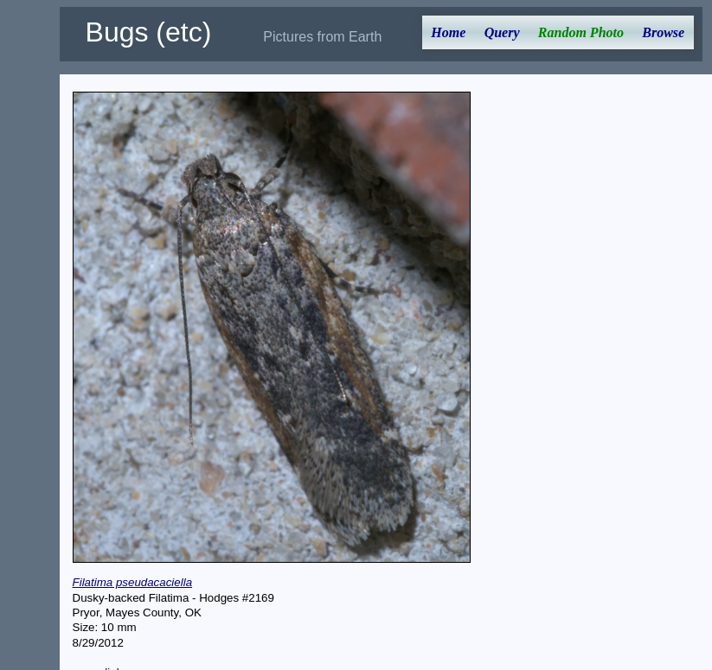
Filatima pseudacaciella (133, 582)
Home (448, 32)
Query (502, 32)
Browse (663, 32)
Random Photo (581, 32)
